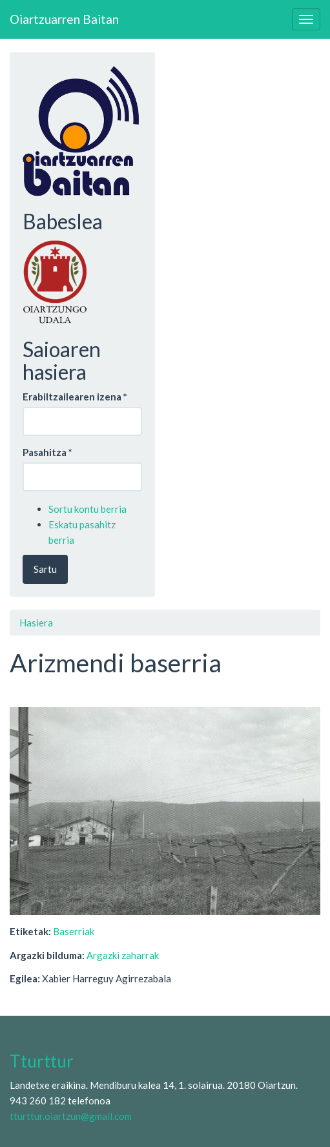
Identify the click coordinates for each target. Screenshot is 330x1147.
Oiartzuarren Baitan (64, 19)
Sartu (45, 569)
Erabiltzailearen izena (75, 396)
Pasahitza (47, 452)
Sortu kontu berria (87, 509)
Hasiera (36, 622)
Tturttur (42, 1061)
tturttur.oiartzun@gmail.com (71, 1116)
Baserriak (73, 931)
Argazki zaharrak (123, 955)
